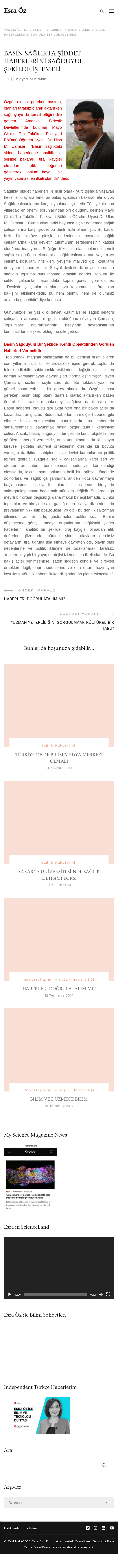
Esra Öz (15, 11)
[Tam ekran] (108, 1294)
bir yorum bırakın (31, 79)
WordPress (42, 1547)
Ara (8, 1450)
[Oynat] (9, 1294)
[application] (59, 1268)
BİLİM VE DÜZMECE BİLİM (59, 1099)
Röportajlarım (38, 979)
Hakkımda (12, 1528)
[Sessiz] (101, 1294)
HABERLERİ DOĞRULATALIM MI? (58, 988)
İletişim (30, 1528)
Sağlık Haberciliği (59, 745)
